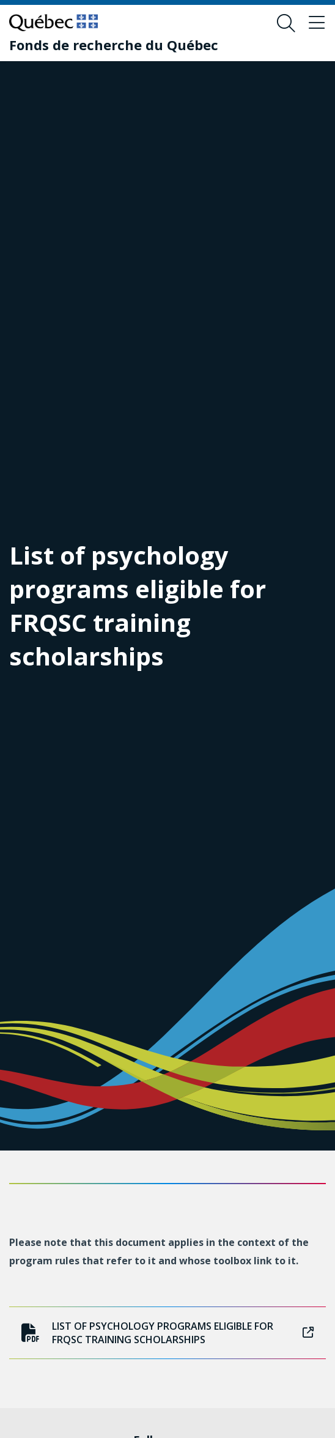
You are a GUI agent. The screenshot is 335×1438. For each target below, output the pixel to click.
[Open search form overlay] (286, 23)
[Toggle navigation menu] (316, 23)
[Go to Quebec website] (53, 22)
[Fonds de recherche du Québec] (113, 44)
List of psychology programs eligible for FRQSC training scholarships (167, 1332)
